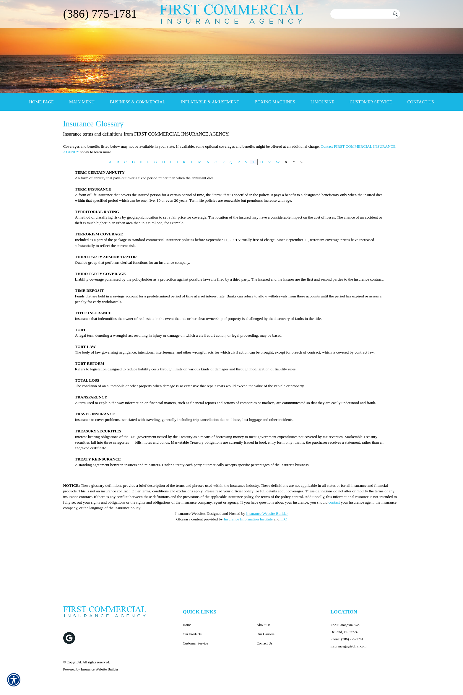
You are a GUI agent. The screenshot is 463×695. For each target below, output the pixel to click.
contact (334, 557)
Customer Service (195, 643)
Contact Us (265, 643)
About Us (263, 625)
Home (187, 625)
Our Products (192, 634)
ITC (283, 574)
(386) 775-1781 (100, 13)
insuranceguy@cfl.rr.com (349, 646)
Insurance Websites (190, 568)
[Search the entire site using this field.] (360, 13)
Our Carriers (265, 634)
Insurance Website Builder (267, 568)
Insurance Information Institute (248, 574)
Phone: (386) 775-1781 (347, 639)
